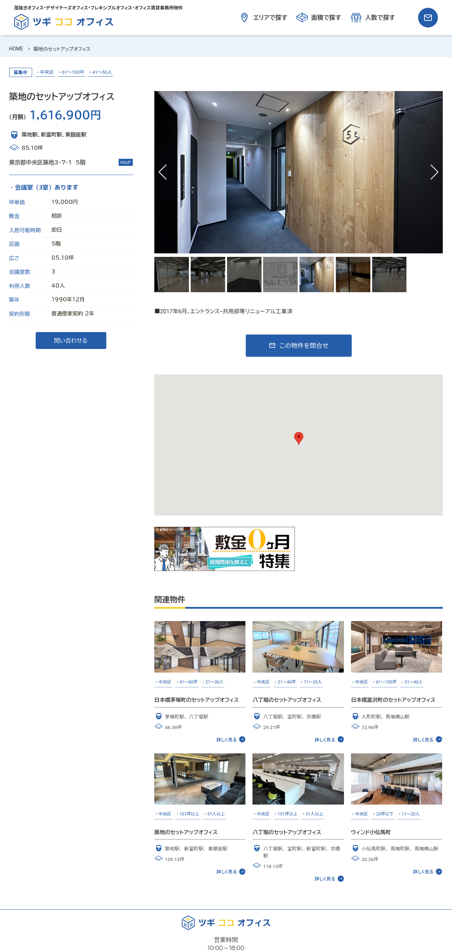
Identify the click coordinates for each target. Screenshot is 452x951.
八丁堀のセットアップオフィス (286, 700)
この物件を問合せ (303, 345)
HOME (16, 49)
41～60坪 (188, 682)
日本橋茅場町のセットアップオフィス (196, 700)
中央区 (47, 72)
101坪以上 (189, 814)
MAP (125, 162)
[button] (434, 172)
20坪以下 (385, 814)
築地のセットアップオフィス (186, 832)
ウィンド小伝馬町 (371, 832)
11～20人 (313, 682)
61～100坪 (73, 72)
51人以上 (216, 814)
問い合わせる (71, 340)
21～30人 (215, 682)
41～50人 (102, 72)
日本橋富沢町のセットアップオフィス (393, 700)
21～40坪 (287, 682)
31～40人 (414, 682)
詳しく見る (231, 739)
